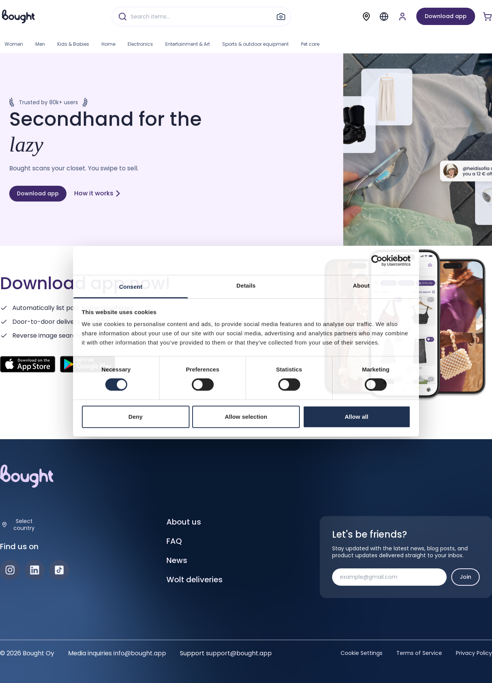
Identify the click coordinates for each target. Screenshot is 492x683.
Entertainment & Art (187, 44)
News (176, 560)
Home (108, 44)
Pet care (310, 44)
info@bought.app (139, 653)
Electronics (140, 44)
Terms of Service (419, 653)
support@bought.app (239, 653)
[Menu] (384, 16)
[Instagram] (10, 570)
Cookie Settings (361, 653)
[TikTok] (59, 570)
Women (14, 44)
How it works (97, 193)
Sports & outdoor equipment (255, 44)
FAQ (174, 541)
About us (183, 521)
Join (465, 577)
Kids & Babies (73, 44)
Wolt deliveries (194, 579)
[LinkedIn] (35, 570)
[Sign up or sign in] (402, 16)
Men (40, 44)
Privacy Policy (474, 653)
